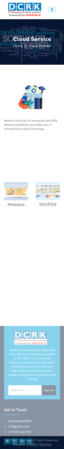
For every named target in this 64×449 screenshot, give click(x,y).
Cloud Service (40, 46)
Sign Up (49, 432)
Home (18, 46)
